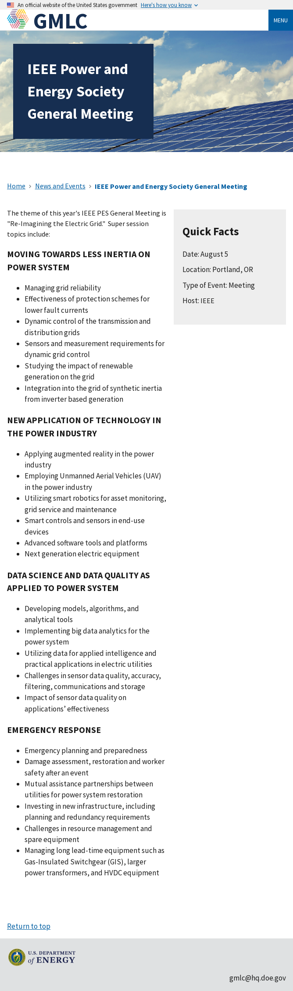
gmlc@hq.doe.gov (257, 978)
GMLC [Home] (60, 21)
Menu (281, 20)
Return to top (28, 926)
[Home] (20, 21)
